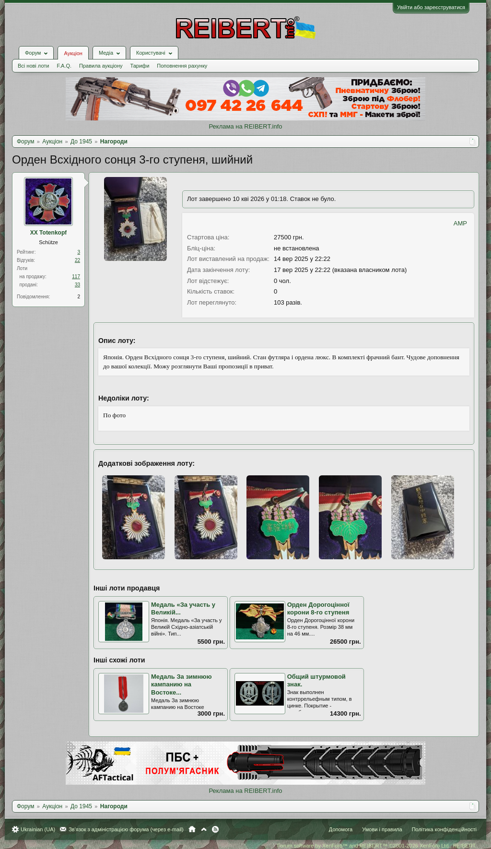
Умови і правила (382, 829)
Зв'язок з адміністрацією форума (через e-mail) (126, 829)
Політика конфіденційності (444, 829)
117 (76, 276)
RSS (215, 829)
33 (77, 284)
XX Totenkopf (48, 232)
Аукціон (73, 53)
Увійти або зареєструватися (431, 7)
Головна (192, 829)
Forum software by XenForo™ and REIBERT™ (377, 846)
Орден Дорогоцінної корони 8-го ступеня (318, 608)
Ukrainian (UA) (38, 829)
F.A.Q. (64, 66)
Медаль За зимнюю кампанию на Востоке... (181, 684)
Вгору (203, 829)
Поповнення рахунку (182, 66)
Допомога (340, 829)
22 (77, 260)
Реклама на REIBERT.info (245, 126)
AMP (460, 223)
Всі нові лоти (33, 66)
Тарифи (140, 66)
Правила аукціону (100, 66)
